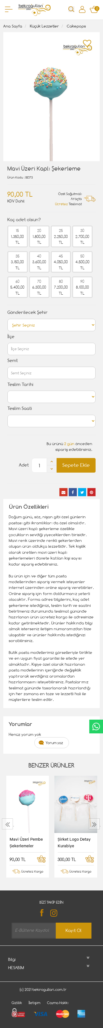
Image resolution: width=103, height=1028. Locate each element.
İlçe (11, 336)
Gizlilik (17, 1002)
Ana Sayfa (12, 26)
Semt (12, 360)
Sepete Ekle (76, 465)
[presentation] (8, 823)
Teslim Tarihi (20, 384)
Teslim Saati (19, 408)
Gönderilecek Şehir (27, 312)
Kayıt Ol (74, 930)
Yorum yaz (54, 743)
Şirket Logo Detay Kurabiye (74, 842)
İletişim (34, 1002)
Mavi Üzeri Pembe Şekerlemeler (26, 842)
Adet (24, 465)
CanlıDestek (96, 726)
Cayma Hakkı (58, 1002)
